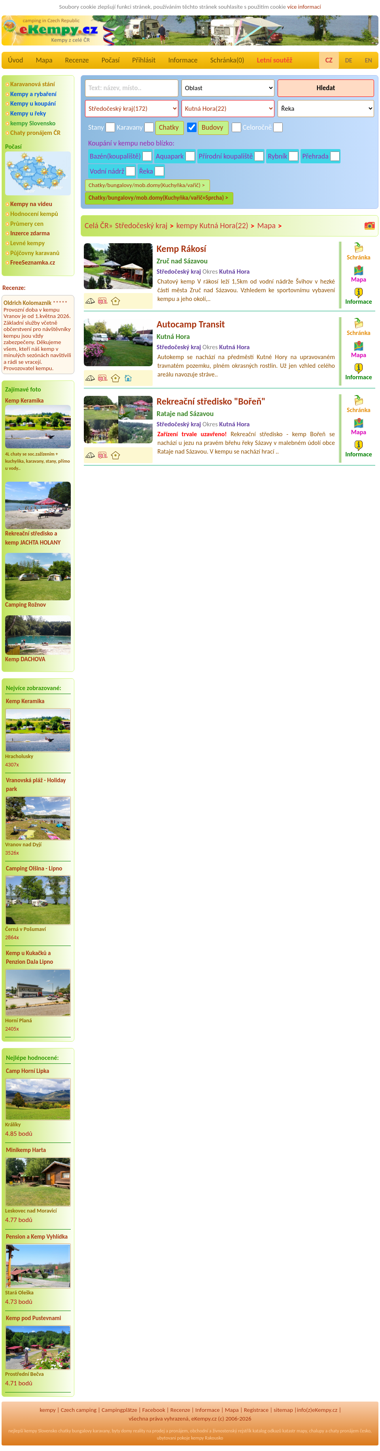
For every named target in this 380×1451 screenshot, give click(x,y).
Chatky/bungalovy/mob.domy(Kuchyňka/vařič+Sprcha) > (158, 197)
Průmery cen (26, 223)
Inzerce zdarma (30, 233)
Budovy (212, 127)
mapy (302, 1431)
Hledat (326, 88)
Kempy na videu (31, 204)
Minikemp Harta (26, 1150)
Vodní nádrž (107, 171)
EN (368, 60)
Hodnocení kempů (34, 214)
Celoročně (257, 127)
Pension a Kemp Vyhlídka (37, 1236)
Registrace (256, 1409)
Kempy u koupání (33, 103)
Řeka (146, 171)
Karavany (130, 127)
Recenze (77, 60)
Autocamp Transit (191, 324)
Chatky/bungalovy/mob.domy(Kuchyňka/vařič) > (147, 185)
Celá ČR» (99, 225)
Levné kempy (27, 243)
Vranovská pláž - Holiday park (36, 785)
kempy (47, 1409)
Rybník (277, 156)
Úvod (15, 60)
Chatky (169, 127)
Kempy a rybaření (33, 94)
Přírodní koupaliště (226, 156)
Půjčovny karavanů (34, 253)
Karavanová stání (32, 84)
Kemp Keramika (24, 400)
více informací (304, 6)
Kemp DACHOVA (25, 659)
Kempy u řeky (28, 113)
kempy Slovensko (32, 123)
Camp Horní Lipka (27, 1071)
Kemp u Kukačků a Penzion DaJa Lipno (29, 958)
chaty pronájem (344, 1431)
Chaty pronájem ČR (35, 132)
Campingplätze (119, 1409)
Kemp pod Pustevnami (33, 1318)
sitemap (283, 1409)
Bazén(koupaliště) (115, 156)
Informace (182, 60)
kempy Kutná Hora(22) (215, 226)
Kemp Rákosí (181, 248)
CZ (329, 60)
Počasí (111, 60)
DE (348, 60)
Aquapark (170, 156)
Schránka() (227, 60)
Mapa (44, 60)
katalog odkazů (267, 1431)
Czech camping (78, 1409)
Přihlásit (143, 60)
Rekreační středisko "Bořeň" (211, 401)
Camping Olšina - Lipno (34, 868)
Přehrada (315, 156)
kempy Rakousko (207, 1438)
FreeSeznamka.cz (32, 262)
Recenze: (14, 287)
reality (139, 1431)
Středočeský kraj (144, 226)
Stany (96, 127)
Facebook (153, 1409)
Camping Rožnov (25, 604)
